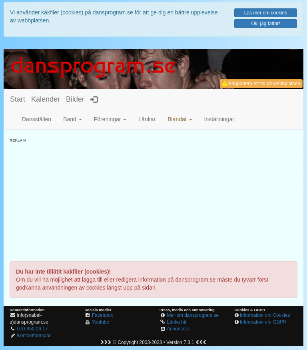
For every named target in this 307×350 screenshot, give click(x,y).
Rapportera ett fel (261, 83)
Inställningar (219, 119)
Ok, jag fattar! (265, 23)
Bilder (75, 99)
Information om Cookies (265, 315)
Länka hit (176, 322)
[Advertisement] (153, 199)
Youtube (100, 322)
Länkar (146, 119)
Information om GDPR (263, 322)
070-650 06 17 (32, 329)
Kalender (45, 99)
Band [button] (72, 119)
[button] (179, 119)
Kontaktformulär (34, 335)
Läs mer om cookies (265, 13)
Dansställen (36, 119)
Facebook (102, 315)
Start (17, 99)
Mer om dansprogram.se (193, 315)
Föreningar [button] (110, 119)
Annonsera (178, 329)
